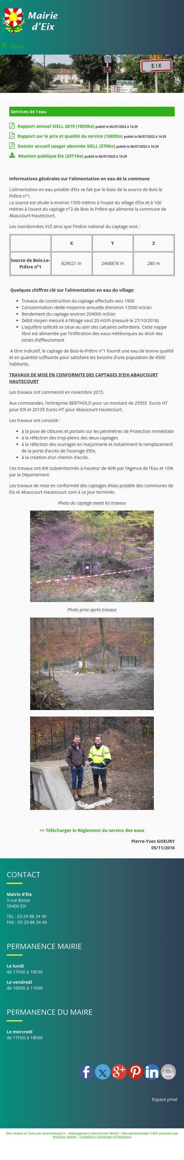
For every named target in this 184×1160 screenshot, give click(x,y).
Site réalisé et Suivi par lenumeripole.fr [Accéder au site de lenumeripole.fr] (35, 1133)
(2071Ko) (51, 156)
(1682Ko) (71, 136)
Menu (17, 46)
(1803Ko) (57, 126)
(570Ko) (67, 146)
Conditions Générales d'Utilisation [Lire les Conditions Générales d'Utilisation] (105, 1137)
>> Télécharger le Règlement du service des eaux (92, 830)
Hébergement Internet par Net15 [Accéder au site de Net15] (94, 1133)
